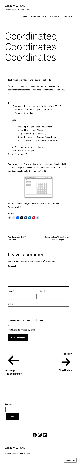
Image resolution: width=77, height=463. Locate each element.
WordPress (25, 453)
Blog (44, 16)
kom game (61, 240)
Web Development (62, 237)
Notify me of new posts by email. (22, 330)
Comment (12, 266)
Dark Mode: (70, 460)
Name (11, 291)
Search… (8, 404)
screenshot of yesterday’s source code (24, 90)
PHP (67, 240)
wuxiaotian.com (15, 6)
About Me (35, 16)
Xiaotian (13, 240)
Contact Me (67, 16)
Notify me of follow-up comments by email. (26, 320)
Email (43, 291)
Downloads (54, 16)
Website (11, 304)
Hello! (25, 16)
